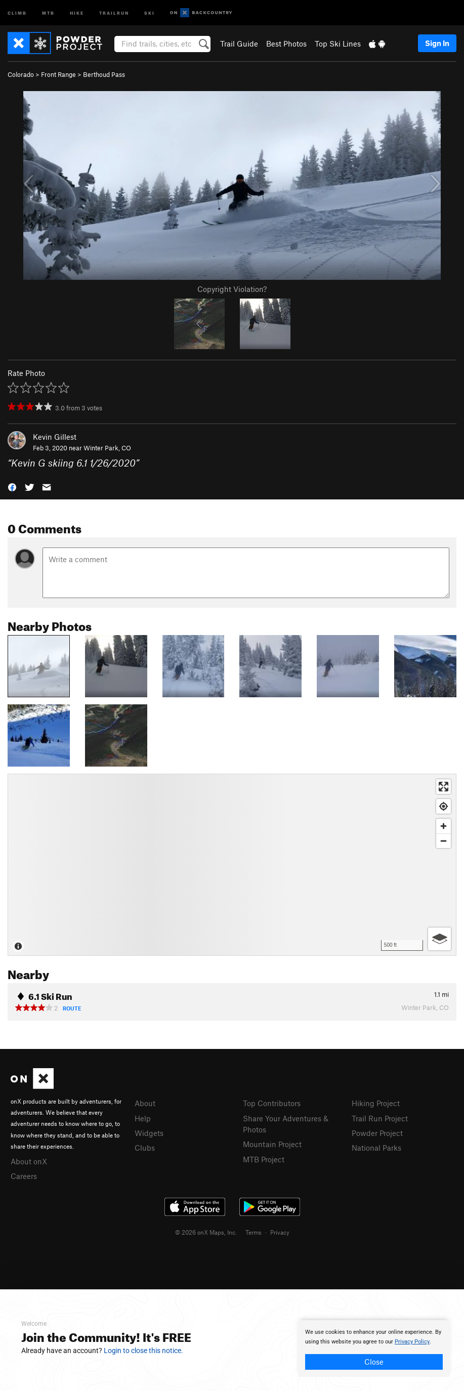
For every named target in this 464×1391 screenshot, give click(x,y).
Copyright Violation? (232, 288)
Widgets (149, 1132)
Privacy (279, 1232)
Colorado (21, 74)
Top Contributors (272, 1103)
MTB (48, 12)
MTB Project (263, 1159)
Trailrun (114, 12)
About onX (29, 1161)
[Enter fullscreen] (443, 786)
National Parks (376, 1147)
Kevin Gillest (54, 436)
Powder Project (377, 1132)
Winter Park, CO (107, 448)
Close (374, 1361)
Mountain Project (272, 1144)
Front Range (58, 74)
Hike (77, 12)
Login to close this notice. (143, 1350)
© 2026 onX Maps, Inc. (206, 1232)
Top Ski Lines (338, 43)
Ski (149, 12)
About (145, 1103)
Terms (253, 1232)
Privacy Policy (412, 1341)
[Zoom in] (443, 826)
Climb (17, 12)
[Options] (439, 939)
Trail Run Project (380, 1118)
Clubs (145, 1147)
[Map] (232, 864)
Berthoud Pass (104, 74)
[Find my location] (443, 806)
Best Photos (286, 43)
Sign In (437, 43)
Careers (24, 1176)
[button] (12, 486)
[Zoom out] (443, 840)
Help (143, 1118)
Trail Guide (239, 43)
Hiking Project (376, 1103)
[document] (374, 1348)
